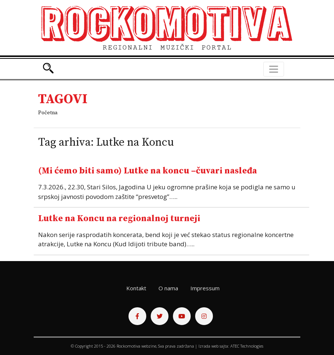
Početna (47, 112)
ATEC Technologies (246, 346)
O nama (168, 288)
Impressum (205, 288)
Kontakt (136, 288)
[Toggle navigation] (273, 69)
